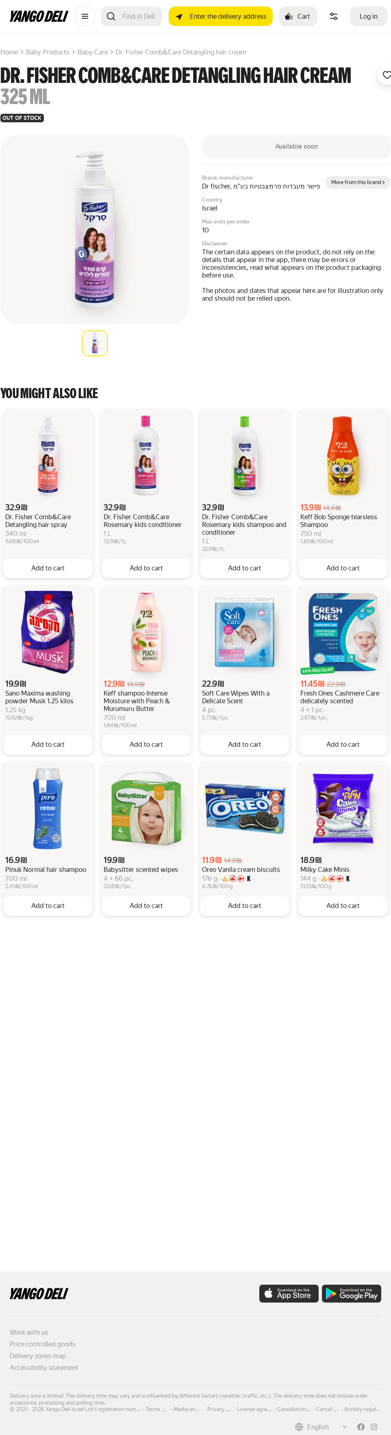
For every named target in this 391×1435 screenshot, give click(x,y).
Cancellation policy (299, 1408)
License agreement (259, 1408)
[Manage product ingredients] (333, 16)
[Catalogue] (85, 16)
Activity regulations (367, 1408)
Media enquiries (192, 1408)
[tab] (95, 343)
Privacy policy (223, 1408)
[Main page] (39, 20)
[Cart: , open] (298, 16)
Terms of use (161, 1408)
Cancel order (331, 1408)
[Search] (139, 16)
